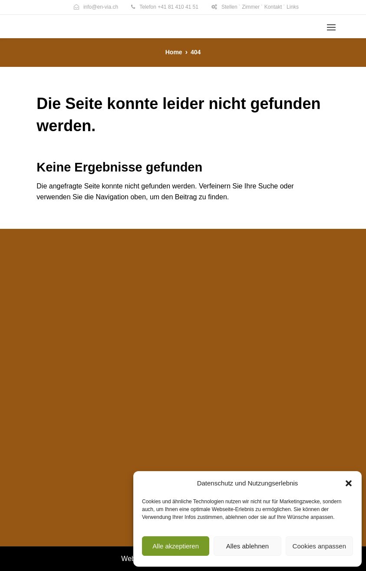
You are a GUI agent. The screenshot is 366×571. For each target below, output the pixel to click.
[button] (348, 483)
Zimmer (251, 7)
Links (293, 7)
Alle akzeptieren (175, 546)
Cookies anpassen (319, 546)
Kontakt (273, 7)
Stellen (229, 7)
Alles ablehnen (247, 546)
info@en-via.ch (100, 7)
